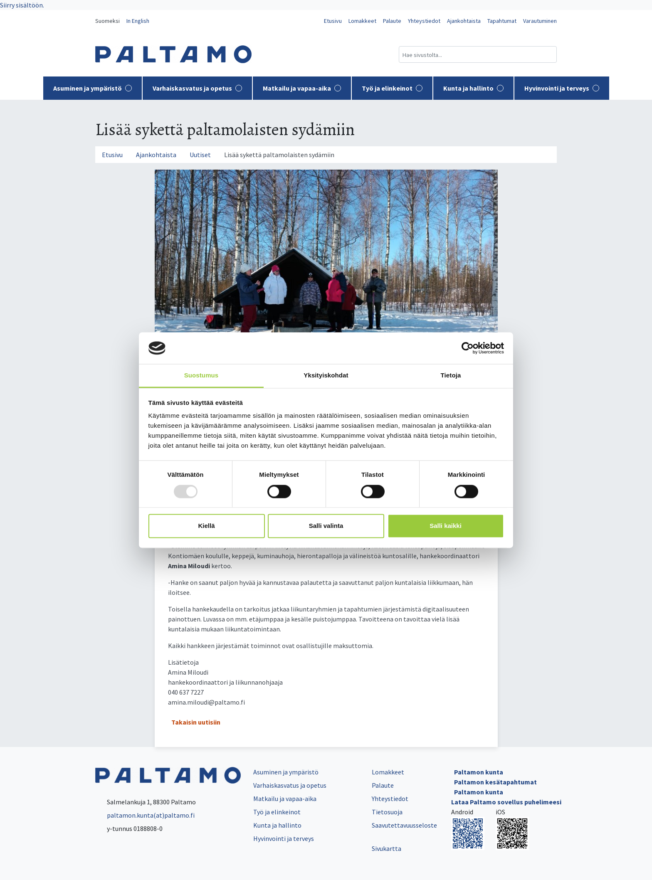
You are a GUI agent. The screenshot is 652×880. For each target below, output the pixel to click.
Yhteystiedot (424, 21)
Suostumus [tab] (201, 375)
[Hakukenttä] (478, 54)
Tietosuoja (387, 812)
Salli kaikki (446, 526)
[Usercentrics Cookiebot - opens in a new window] (467, 348)
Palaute (392, 21)
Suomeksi (107, 21)
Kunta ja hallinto (473, 88)
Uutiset (200, 154)
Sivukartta (386, 848)
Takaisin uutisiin (195, 722)
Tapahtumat (501, 21)
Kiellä (206, 526)
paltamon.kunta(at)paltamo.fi (145, 815)
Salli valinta (326, 526)
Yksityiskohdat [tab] (326, 375)
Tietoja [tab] (451, 375)
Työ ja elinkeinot (392, 88)
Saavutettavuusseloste (404, 825)
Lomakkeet (362, 21)
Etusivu (333, 21)
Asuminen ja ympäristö (92, 88)
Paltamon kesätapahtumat (495, 782)
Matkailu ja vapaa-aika (302, 88)
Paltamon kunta (478, 772)
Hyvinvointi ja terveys (561, 88)
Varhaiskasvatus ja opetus (197, 88)
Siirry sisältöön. (22, 5)
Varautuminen (540, 21)
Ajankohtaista (464, 21)
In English (137, 21)
